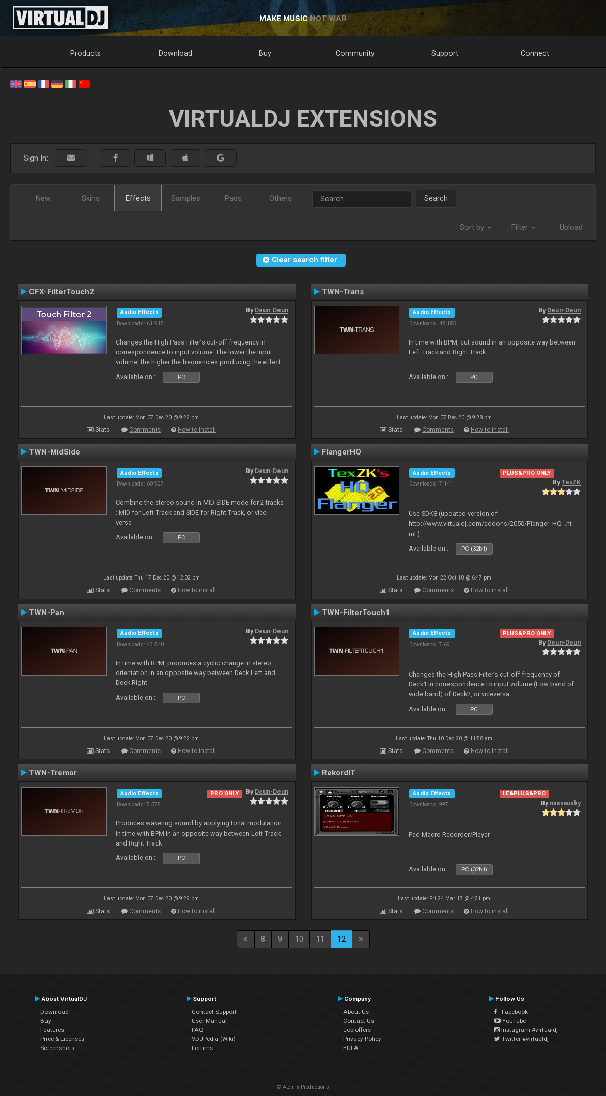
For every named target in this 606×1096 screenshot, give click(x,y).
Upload (571, 227)
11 (320, 939)
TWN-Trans (343, 291)
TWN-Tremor (53, 772)
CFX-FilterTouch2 (61, 291)
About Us (356, 1011)
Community (355, 53)
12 (341, 939)
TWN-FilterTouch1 (356, 612)
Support (444, 53)
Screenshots (57, 1048)
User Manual (209, 1020)
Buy (265, 53)
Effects (138, 198)
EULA (351, 1048)
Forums (202, 1048)
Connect (535, 53)
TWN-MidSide (54, 452)
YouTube (510, 1020)
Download (175, 53)
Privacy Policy (362, 1038)
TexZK (571, 482)
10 (299, 939)
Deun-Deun (271, 310)
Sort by (475, 227)
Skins (91, 198)
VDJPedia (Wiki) (214, 1038)
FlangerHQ (341, 452)
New (43, 198)
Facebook (511, 1011)
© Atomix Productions (303, 1087)
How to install (197, 429)
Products (85, 53)
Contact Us (358, 1020)
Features (52, 1030)
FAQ (198, 1030)
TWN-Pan (46, 612)
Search (436, 198)
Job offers (357, 1030)
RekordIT (338, 772)
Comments (145, 429)
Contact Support (214, 1011)
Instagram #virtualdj (526, 1030)
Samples (185, 198)
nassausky (565, 803)
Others (280, 198)
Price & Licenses (62, 1038)
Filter (523, 227)
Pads (233, 198)
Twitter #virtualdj (521, 1038)
